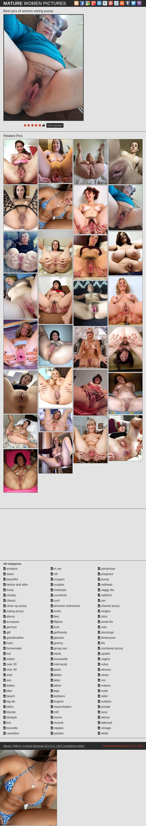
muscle (57, 722)
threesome (106, 637)
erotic (56, 611)
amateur (10, 568)
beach (9, 696)
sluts (102, 616)
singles (104, 611)
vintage (104, 728)
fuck (55, 627)
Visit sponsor (55, 125)
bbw (7, 690)
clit (54, 574)
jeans (56, 669)
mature (104, 685)
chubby (9, 595)
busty (8, 590)
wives (103, 675)
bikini (8, 706)
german (10, 627)
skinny (104, 717)
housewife (59, 659)
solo (102, 627)
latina (56, 685)
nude (103, 690)
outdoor (104, 701)
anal (7, 675)
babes (9, 685)
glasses (57, 637)
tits (101, 643)
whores (104, 669)
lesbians (58, 696)
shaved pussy (109, 605)
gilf (6, 632)
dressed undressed (65, 605)
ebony (9, 616)
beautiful (10, 579)
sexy (102, 712)
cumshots (59, 595)
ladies (56, 675)
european (11, 621)
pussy (103, 579)
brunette (10, 728)
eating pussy (13, 611)
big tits (9, 701)
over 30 (10, 664)
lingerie (57, 701)
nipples (57, 728)
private (104, 706)
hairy (8, 643)
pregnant (105, 574)
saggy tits (106, 590)
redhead (105, 584)
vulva (103, 664)
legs (55, 690)
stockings (106, 632)
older (103, 696)
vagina (104, 659)
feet (55, 616)
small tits (105, 621)
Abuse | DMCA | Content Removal (23, 745)
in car (56, 568)
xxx (102, 680)
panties (57, 733)
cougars (58, 579)
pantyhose (106, 568)
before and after (15, 584)
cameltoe (11, 733)
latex (55, 680)
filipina (57, 621)
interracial (59, 664)
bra (7, 722)
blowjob (10, 717)
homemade (12, 648)
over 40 (10, 669)
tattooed (105, 722)
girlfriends (59, 632)
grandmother (13, 637)
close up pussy (15, 605)
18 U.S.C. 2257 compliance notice (64, 745)
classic (9, 600)
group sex (59, 648)
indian (9, 659)
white (103, 733)
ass (7, 680)
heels (56, 653)
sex (102, 600)
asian (8, 574)
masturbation (61, 706)
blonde (9, 712)
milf (55, 712)
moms (56, 717)
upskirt (104, 653)
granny (57, 643)
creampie (58, 590)
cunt (55, 600)
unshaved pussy (110, 648)
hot (7, 653)
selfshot (105, 595)
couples (57, 584)
